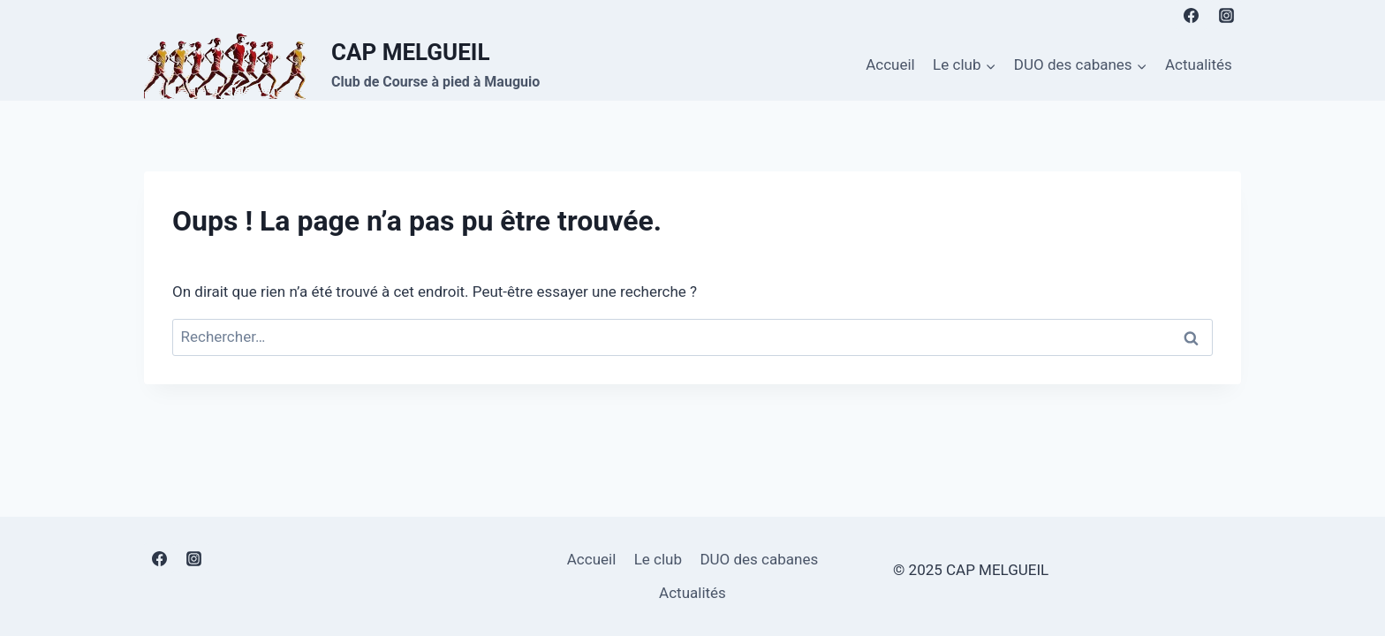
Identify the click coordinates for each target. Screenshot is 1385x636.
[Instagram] (1226, 15)
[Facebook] (1192, 15)
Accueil (890, 64)
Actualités (1198, 64)
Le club (658, 559)
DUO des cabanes (759, 559)
